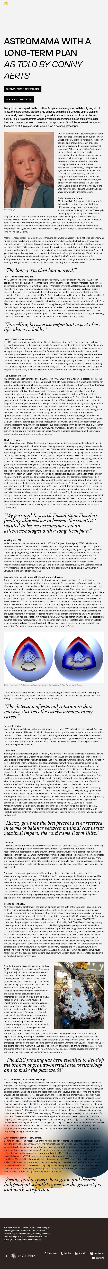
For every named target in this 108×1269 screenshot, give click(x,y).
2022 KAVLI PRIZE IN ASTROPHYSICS (22, 89)
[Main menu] (102, 4)
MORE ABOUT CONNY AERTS (19, 99)
